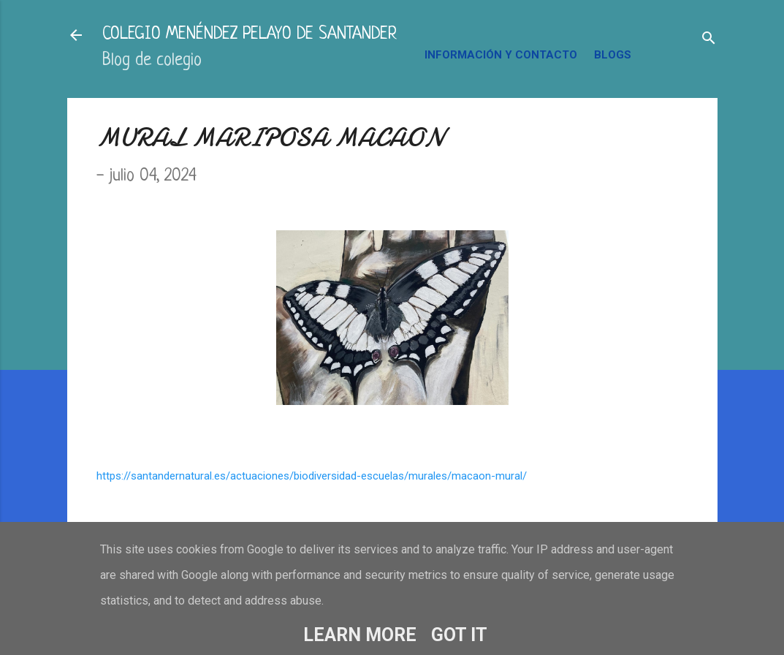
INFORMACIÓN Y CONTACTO (501, 54)
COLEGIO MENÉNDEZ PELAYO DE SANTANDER (249, 35)
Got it (459, 634)
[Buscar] (709, 40)
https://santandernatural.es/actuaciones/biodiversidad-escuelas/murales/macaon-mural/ (311, 475)
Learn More (359, 634)
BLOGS (612, 54)
